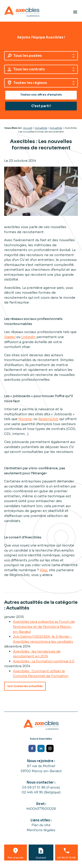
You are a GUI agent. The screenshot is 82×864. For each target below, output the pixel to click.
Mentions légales (41, 830)
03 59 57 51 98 (34, 787)
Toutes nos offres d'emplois (41, 94)
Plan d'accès (15, 857)
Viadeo (10, 337)
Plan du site (41, 825)
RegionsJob (48, 419)
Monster (25, 419)
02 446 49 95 (33, 792)
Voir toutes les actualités (25, 686)
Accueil (27, 127)
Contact (41, 857)
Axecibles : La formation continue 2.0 (43, 661)
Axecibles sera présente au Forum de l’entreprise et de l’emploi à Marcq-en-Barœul (44, 627)
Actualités (41, 127)
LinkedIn (28, 337)
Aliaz (43, 570)
